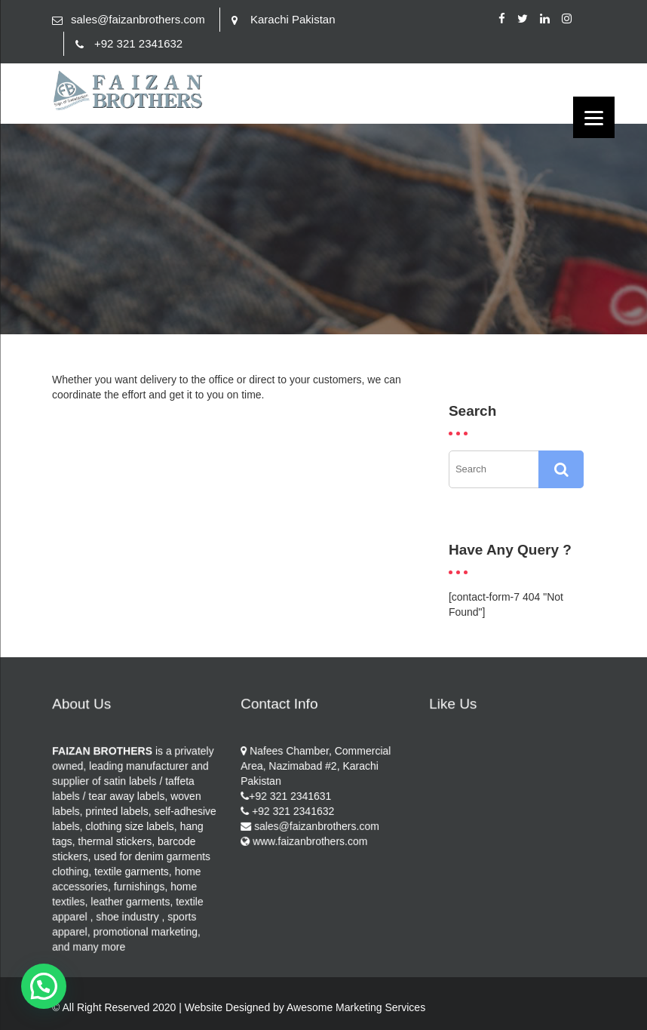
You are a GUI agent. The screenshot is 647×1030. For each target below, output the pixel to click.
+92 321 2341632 (138, 43)
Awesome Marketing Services (356, 1007)
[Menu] (594, 117)
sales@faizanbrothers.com (138, 19)
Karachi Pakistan (293, 19)
